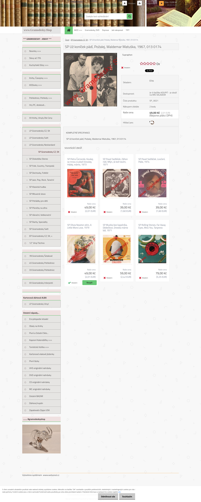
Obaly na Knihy (36, 326)
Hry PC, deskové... (37, 105)
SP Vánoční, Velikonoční (40, 215)
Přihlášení (130, 3)
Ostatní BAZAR (36, 396)
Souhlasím (127, 496)
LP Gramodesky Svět (38, 137)
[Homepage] (69, 30)
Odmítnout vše (107, 496)
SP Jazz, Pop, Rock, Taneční (41, 179)
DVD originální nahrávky (40, 375)
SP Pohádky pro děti (38, 201)
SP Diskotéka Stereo (38, 158)
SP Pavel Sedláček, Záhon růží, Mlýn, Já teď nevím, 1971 (115, 162)
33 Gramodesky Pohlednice (41, 270)
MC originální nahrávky (39, 389)
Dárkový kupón (36, 403)
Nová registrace (148, 3)
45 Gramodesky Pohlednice (41, 263)
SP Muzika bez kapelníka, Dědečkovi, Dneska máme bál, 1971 (115, 228)
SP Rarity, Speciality (38, 222)
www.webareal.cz (51, 475)
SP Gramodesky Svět (38, 229)
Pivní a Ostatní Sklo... (38, 333)
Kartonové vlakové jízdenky (41, 354)
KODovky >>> (35, 85)
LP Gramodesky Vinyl (39, 304)
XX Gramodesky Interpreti (41, 282)
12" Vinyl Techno (36, 243)
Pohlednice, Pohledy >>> (40, 98)
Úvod (67, 39)
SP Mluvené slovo (37, 194)
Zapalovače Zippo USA (39, 410)
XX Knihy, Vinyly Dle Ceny (40, 117)
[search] (129, 16)
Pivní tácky (34, 361)
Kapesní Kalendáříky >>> (40, 340)
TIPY (127, 30)
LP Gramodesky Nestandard (42, 144)
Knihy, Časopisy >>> (38, 78)
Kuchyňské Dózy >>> (38, 65)
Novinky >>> (35, 51)
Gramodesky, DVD (92, 30)
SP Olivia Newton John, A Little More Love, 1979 (79, 226)
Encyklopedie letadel (38, 319)
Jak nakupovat (117, 30)
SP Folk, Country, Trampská (41, 165)
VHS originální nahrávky (40, 368)
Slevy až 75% (35, 58)
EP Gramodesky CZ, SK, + (40, 236)
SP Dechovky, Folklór (38, 172)
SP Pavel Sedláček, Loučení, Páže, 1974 (151, 160)
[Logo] (41, 16)
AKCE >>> (78, 30)
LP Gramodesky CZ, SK (39, 130)
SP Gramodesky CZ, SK (48, 151)
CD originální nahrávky (39, 382)
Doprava (105, 30)
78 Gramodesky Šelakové (40, 256)
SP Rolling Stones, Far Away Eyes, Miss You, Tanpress (152, 226)
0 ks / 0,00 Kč (171, 2)
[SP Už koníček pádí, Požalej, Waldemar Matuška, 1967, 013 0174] (90, 54)
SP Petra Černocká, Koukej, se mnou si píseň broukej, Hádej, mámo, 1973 (80, 162)
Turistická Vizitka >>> (39, 347)
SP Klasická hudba (37, 187)
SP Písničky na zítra (38, 208)
